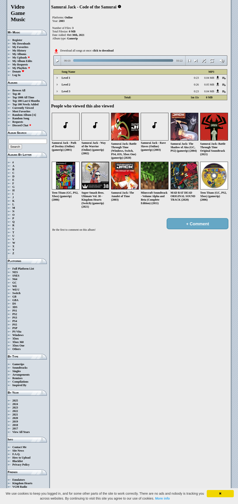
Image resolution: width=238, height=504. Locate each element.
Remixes (17, 378)
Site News (18, 450)
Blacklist (17, 461)
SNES (15, 275)
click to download (103, 50)
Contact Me (19, 447)
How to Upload (21, 457)
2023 (15, 407)
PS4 (14, 321)
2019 (15, 421)
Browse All (18, 90)
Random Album (22, 115)
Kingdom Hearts (22, 483)
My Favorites (20, 47)
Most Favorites (21, 111)
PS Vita (16, 331)
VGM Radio (19, 486)
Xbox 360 (18, 342)
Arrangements (21, 374)
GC (14, 282)
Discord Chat (22, 125)
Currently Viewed (23, 108)
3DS (14, 307)
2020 (15, 418)
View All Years (21, 432)
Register (17, 40)
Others (16, 349)
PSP (14, 328)
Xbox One (18, 345)
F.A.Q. (16, 454)
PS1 (14, 310)
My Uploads (21, 57)
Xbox (15, 338)
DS (14, 303)
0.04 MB (209, 77)
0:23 (196, 77)
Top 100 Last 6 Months (26, 101)
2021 (15, 414)
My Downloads (21, 43)
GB (14, 296)
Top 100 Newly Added (25, 104)
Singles (16, 371)
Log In (16, 75)
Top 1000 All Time (23, 97)
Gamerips (18, 364)
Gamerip (72, 38)
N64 (14, 279)
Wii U (15, 289)
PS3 (14, 317)
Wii (14, 286)
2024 (15, 404)
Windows (18, 335)
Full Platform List (23, 268)
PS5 (14, 324)
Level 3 (66, 91)
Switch (16, 293)
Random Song (20, 118)
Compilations (20, 381)
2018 (15, 425)
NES (15, 272)
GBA (15, 300)
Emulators (18, 479)
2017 (15, 428)
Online (69, 17)
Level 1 (66, 77)
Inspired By (19, 385)
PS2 (14, 314)
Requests (17, 121)
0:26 (196, 84)
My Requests (20, 64)
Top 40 (16, 94)
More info (162, 498)
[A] (34, 115)
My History (19, 50)
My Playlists (21, 68)
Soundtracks (20, 367)
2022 (15, 411)
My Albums (19, 54)
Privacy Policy (21, 464)
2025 (15, 400)
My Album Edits (22, 61)
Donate (18, 71)
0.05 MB (209, 84)
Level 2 (66, 84)
